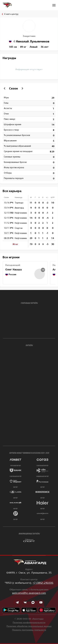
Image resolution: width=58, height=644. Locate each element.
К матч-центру (11, 14)
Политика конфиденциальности (29, 623)
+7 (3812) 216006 (43, 582)
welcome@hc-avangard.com (29, 593)
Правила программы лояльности (29, 630)
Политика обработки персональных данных (29, 626)
